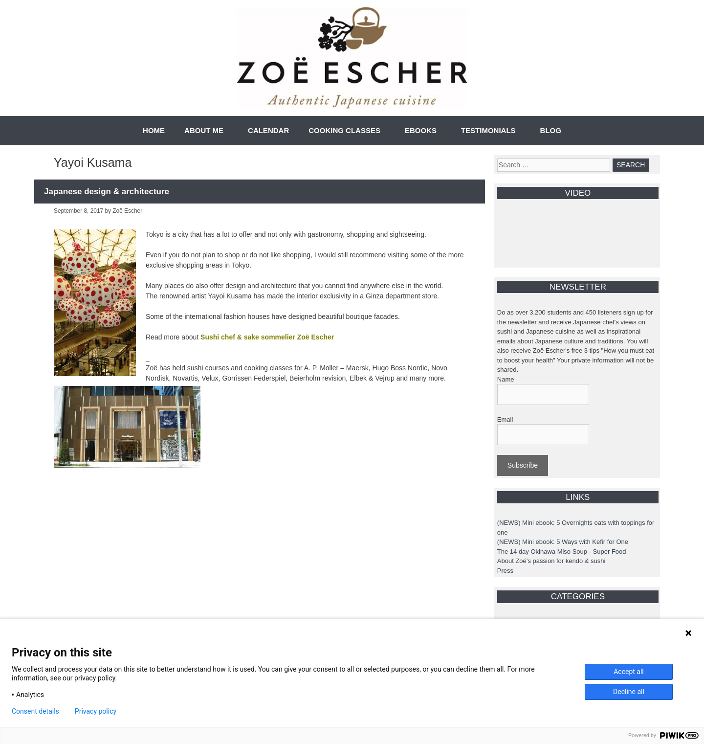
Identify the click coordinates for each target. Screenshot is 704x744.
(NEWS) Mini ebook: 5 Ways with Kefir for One (562, 541)
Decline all (628, 692)
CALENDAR (268, 130)
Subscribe (522, 465)
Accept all (629, 672)
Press (505, 570)
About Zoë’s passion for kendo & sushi (551, 560)
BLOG (550, 130)
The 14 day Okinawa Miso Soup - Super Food (561, 551)
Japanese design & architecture (106, 191)
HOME (154, 130)
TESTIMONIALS (488, 130)
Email (505, 419)
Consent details (35, 711)
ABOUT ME (203, 130)
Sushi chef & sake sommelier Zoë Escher (267, 337)
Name (505, 379)
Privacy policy (95, 711)
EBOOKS (421, 130)
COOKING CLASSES (344, 130)
